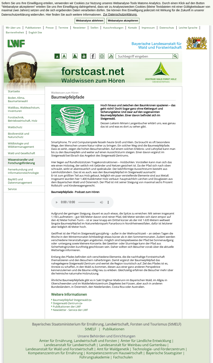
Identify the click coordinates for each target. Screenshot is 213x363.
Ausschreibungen (113, 27)
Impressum (148, 27)
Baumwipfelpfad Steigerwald (72, 300)
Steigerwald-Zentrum (67, 303)
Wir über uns (13, 27)
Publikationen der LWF (67, 306)
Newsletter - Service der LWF (70, 310)
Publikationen (33, 27)
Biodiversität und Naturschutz (18, 135)
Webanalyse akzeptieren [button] (123, 20)
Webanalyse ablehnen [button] (89, 20)
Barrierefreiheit (15, 32)
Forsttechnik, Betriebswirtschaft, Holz (22, 119)
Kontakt (132, 27)
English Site (35, 32)
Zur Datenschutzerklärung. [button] (120, 14)
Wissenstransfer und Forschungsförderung (21, 161)
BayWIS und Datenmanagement (20, 180)
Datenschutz (167, 27)
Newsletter (79, 27)
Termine (63, 27)
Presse (50, 27)
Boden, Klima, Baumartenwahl (18, 99)
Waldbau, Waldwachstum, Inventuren (24, 109)
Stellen (94, 27)
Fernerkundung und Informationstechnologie (23, 171)
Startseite (14, 91)
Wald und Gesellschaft (21, 153)
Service (12, 189)
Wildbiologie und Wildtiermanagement (21, 145)
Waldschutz (15, 127)
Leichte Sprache (188, 27)
